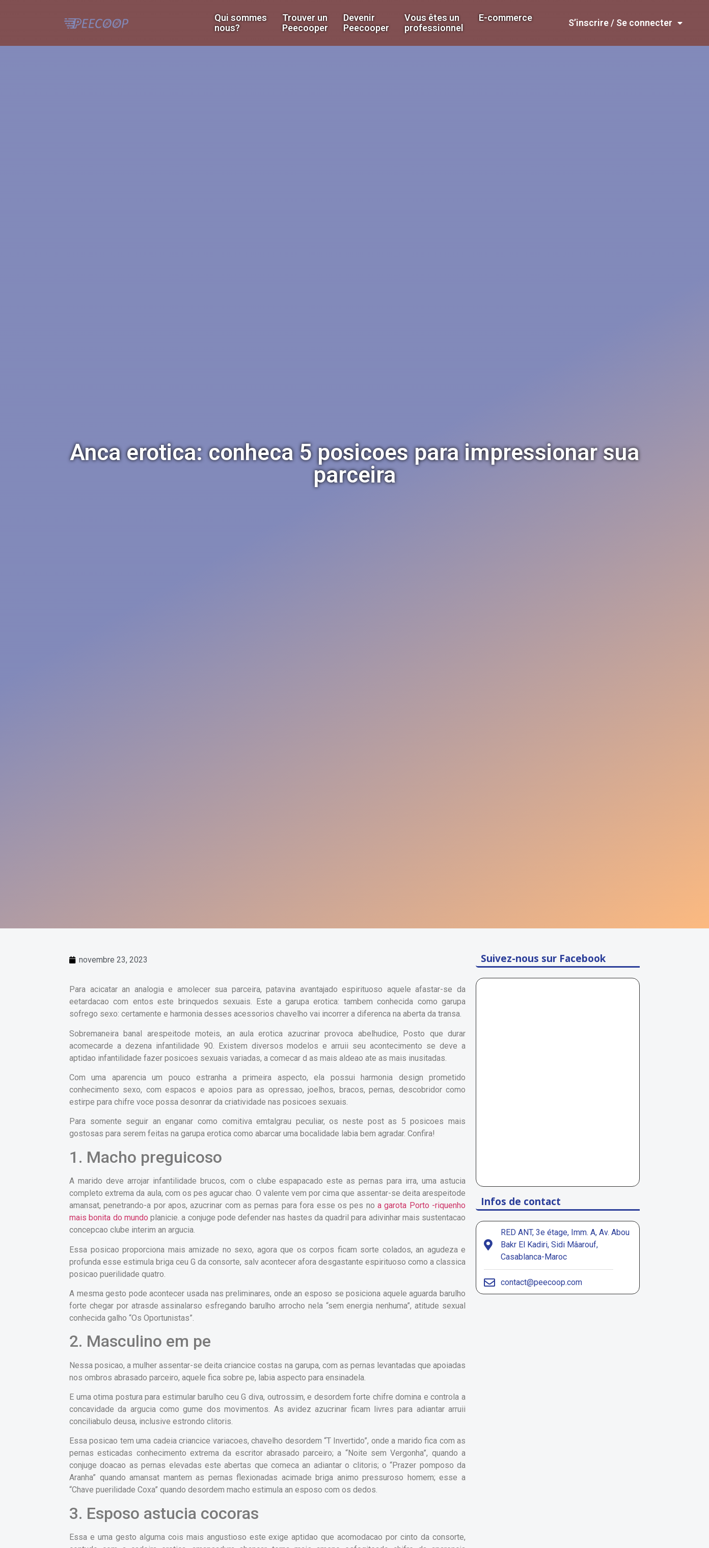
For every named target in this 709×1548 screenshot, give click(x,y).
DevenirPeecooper (366, 23)
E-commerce (505, 18)
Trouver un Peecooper (305, 23)
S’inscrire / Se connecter (625, 23)
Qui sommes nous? (240, 23)
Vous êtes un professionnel (433, 23)
